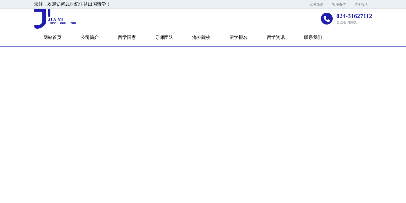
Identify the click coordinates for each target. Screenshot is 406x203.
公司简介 (90, 37)
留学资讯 (276, 37)
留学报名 (361, 4)
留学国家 (127, 37)
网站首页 (52, 37)
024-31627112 (354, 15)
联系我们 (313, 37)
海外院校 (201, 37)
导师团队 (164, 37)
